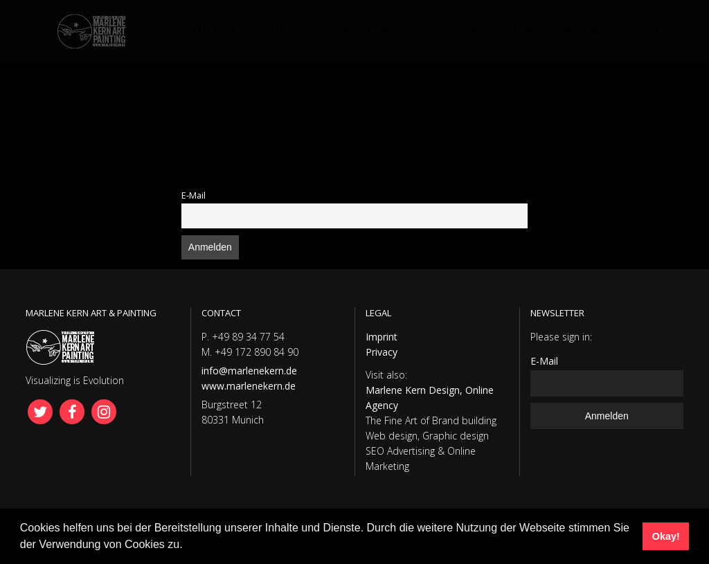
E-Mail (193, 195)
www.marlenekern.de (248, 385)
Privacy (381, 351)
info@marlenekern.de (249, 370)
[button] (188, 546)
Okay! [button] (666, 536)
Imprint (381, 336)
